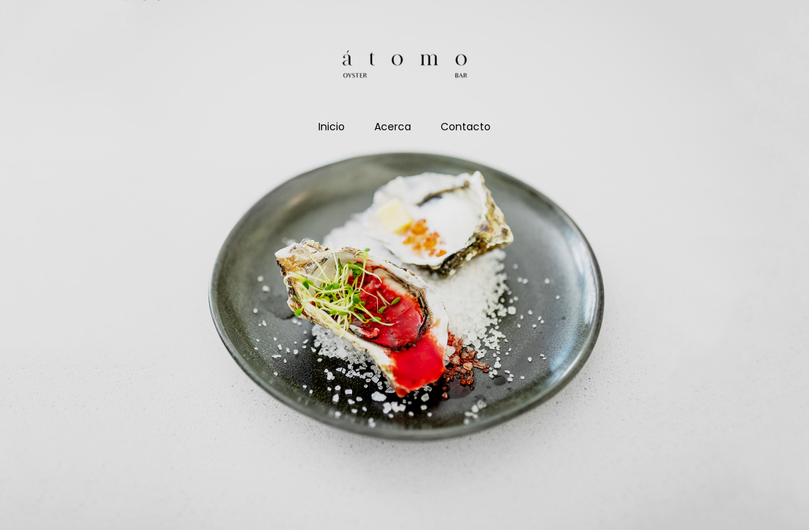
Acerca (392, 126)
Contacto (466, 126)
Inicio (331, 126)
